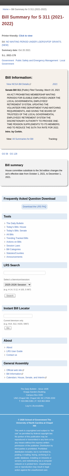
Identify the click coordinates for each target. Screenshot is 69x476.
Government (8, 60)
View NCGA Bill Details (18, 84)
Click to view (25, 35)
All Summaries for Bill (22, 139)
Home (6, 9)
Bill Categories (13, 249)
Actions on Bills (13, 242)
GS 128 (13, 154)
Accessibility (38, 406)
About (9, 347)
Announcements (14, 257)
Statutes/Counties (15, 253)
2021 (55, 84)
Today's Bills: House (16, 227)
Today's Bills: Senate (16, 230)
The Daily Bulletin (15, 223)
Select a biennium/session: (17, 279)
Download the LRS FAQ (34, 206)
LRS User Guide (14, 351)
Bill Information (14, 374)
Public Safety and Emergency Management (37, 60)
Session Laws (13, 245)
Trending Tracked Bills (17, 238)
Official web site (15, 370)
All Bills (10, 234)
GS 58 (5, 154)
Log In (28, 406)
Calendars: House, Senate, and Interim (26, 377)
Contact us (11, 355)
